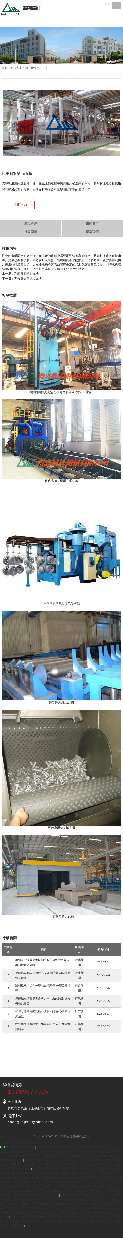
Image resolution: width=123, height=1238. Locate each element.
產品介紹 (30, 223)
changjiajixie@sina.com (30, 1122)
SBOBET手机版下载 (70, 1160)
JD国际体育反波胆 (51, 1155)
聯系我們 (92, 232)
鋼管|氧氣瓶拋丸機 (61, 702)
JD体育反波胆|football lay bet (54, 1177)
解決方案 (16, 67)
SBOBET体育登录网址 (25, 1216)
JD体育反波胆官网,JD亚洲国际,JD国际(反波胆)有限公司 (74, 1147)
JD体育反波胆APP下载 (70, 1186)
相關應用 (92, 223)
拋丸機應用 (32, 67)
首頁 (5, 67)
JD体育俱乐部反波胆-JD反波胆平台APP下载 (67, 1173)
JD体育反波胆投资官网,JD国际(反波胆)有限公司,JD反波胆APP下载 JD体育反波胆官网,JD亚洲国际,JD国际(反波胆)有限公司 (61, 1221)
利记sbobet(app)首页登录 (21, 1155)
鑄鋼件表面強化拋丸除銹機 (61, 603)
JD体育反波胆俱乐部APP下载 (39, 1195)
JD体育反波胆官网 (22, 1147)
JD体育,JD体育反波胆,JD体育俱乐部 (85, 1195)
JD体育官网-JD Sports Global (48, 1190)
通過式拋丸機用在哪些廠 (61, 480)
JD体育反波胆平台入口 (40, 1160)
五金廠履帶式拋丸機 (28, 278)
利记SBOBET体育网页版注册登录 (92, 1190)
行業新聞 (30, 232)
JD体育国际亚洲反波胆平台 (60, 1216)
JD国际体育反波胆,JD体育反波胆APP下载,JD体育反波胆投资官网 (77, 1168)
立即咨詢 (19, 205)
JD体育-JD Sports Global (76, 1164)
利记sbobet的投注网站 (80, 1155)
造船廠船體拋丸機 (26, 273)
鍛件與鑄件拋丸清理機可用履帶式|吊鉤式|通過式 (61, 392)
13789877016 (28, 1091)
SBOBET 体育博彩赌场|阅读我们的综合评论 (29, 1142)
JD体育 (5, 1173)
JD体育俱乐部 (89, 1216)
